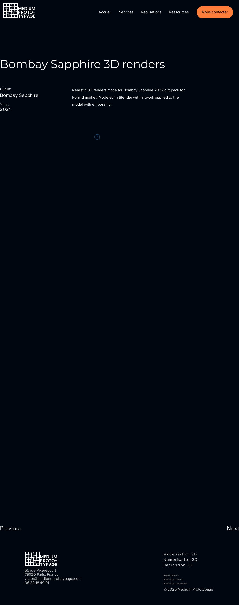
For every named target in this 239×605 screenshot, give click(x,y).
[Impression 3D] (179, 564)
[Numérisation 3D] (181, 559)
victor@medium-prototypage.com (53, 578)
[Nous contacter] (215, 12)
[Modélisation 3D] (180, 554)
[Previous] (17, 528)
